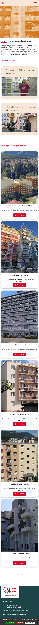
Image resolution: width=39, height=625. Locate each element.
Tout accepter (10, 622)
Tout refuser (19, 622)
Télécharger (19, 215)
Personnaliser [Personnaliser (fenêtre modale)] (30, 622)
